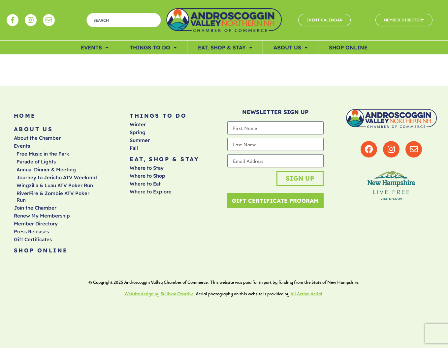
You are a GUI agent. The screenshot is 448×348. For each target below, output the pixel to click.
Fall (134, 148)
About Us (290, 47)
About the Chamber (37, 138)
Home (25, 115)
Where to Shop (147, 176)
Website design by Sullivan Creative (158, 294)
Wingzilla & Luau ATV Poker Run (54, 185)
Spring (137, 132)
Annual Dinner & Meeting (46, 169)
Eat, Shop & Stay (225, 47)
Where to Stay (147, 168)
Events (95, 47)
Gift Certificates (33, 239)
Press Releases (31, 231)
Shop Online (348, 47)
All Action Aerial (306, 294)
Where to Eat (145, 184)
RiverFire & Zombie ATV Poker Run (52, 196)
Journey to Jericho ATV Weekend (56, 177)
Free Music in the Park (42, 154)
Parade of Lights (36, 162)
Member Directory (36, 223)
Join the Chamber (35, 208)
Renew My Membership (42, 216)
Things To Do (153, 47)
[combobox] (123, 20)
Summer (140, 140)
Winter (138, 124)
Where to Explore (151, 191)
